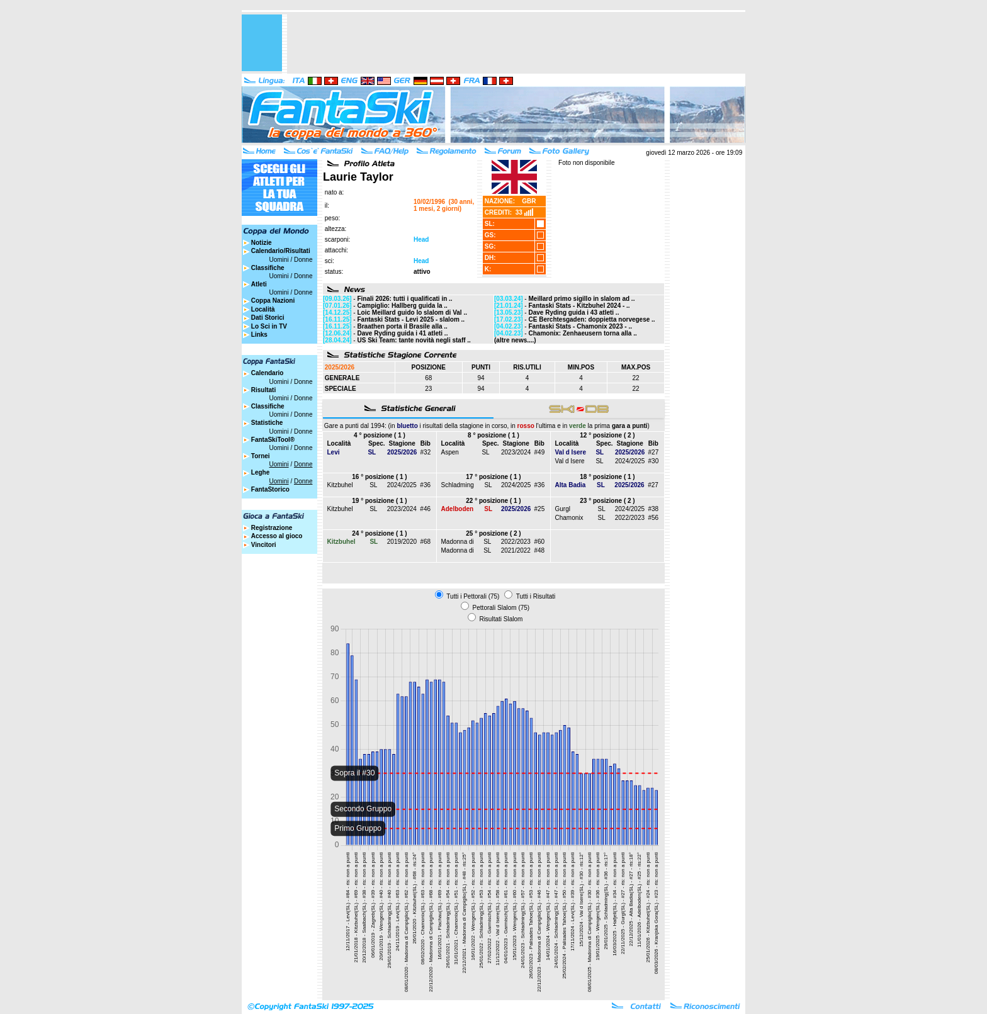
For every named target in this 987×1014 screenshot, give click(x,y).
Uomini (279, 259)
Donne (303, 259)
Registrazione (272, 527)
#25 (539, 508)
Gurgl (562, 508)
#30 (653, 461)
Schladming (457, 485)
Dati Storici (268, 317)
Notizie (261, 242)
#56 (653, 517)
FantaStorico (270, 489)
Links (259, 334)
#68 (425, 541)
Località (263, 309)
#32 (425, 452)
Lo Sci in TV (269, 326)
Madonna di (457, 541)
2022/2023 (630, 517)
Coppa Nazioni (273, 300)
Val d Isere (570, 461)
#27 (653, 452)
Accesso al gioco (277, 535)
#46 (425, 508)
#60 (539, 541)
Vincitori (263, 544)
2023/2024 (516, 452)
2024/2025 (630, 461)
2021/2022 (516, 550)
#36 (425, 485)
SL (485, 452)
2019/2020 (402, 541)
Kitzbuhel (340, 485)
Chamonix (569, 517)
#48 (539, 550)
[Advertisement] (516, 42)
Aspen (450, 452)
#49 (539, 452)
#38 (653, 508)
